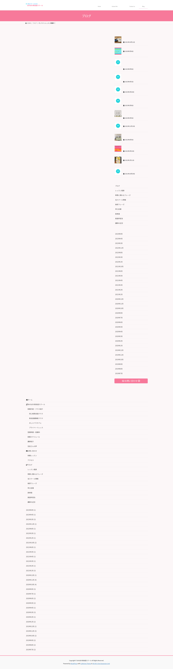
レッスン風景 (119, 190)
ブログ (117, 186)
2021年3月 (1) (31, 561)
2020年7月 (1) (31, 594)
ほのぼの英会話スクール (35, 404)
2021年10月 (119, 266)
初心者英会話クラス (36, 414)
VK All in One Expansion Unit (101, 663)
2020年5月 (119, 327)
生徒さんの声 (32, 446)
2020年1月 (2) (31, 622)
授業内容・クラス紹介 (35, 409)
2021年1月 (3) (31, 570)
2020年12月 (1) (31, 575)
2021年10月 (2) (31, 542)
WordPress (74, 663)
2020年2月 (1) (31, 617)
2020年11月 (119, 304)
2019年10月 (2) (31, 636)
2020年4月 (119, 331)
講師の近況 (119, 223)
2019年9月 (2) (31, 640)
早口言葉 (118, 209)
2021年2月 (119, 290)
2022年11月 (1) (31, 524)
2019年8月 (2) (31, 645)
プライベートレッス (36, 427)
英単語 (117, 214)
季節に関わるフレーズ (123, 195)
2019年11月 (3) (31, 631)
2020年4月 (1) (31, 608)
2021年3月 (119, 285)
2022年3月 (119, 257)
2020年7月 (119, 317)
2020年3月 (119, 336)
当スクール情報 (120, 200)
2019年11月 (119, 355)
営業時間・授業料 (34, 432)
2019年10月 (119, 359)
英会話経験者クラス (36, 418)
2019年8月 (119, 369)
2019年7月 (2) (31, 649)
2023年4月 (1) (31, 515)
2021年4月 (119, 280)
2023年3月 (119, 243)
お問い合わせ (31, 451)
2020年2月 (119, 341)
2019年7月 (119, 373)
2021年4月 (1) (31, 556)
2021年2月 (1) (31, 566)
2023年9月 (119, 234)
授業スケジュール (34, 437)
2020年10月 (119, 308)
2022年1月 (119, 262)
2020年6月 (119, 322)
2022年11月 (119, 248)
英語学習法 (119, 218)
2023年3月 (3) (31, 519)
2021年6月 (119, 271)
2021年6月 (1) (31, 547)
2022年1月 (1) (31, 538)
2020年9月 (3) (31, 589)
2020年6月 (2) (31, 598)
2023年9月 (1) (31, 510)
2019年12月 (119, 350)
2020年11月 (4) (31, 580)
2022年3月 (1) (31, 533)
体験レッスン (32, 455)
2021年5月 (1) (31, 552)
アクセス (31, 460)
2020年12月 (119, 299)
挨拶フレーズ (119, 204)
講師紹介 (31, 441)
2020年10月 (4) (31, 584)
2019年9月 (119, 364)
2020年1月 (119, 345)
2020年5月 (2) (31, 603)
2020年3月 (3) (31, 612)
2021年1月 (119, 294)
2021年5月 (119, 276)
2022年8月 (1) (31, 529)
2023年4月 (119, 238)
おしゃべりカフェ (35, 423)
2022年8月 (119, 252)
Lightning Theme (86, 663)
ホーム (29, 400)
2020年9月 (119, 313)
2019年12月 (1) (31, 626)
